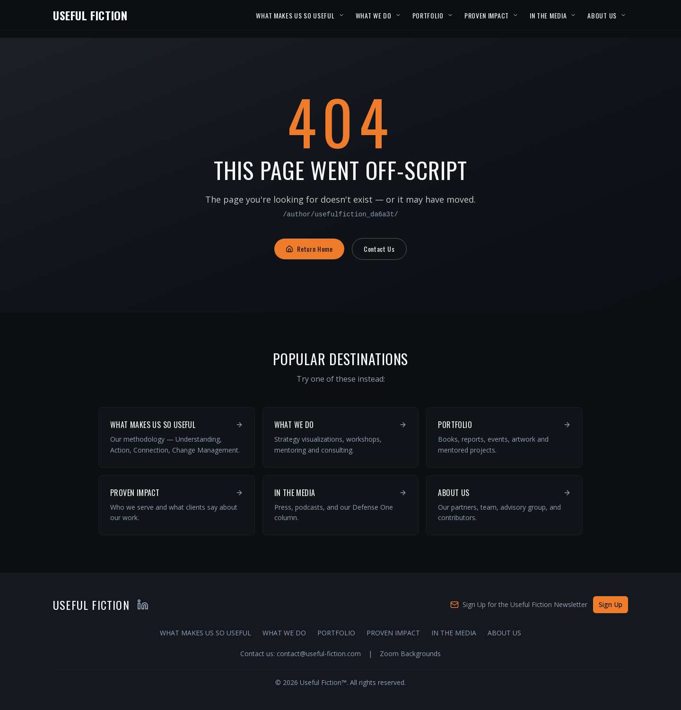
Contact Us (379, 249)
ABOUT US (602, 15)
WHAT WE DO (374, 15)
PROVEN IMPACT (486, 15)
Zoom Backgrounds (410, 653)
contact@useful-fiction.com (319, 653)
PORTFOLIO (428, 15)
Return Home (309, 249)
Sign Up (610, 604)
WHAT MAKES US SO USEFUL (295, 15)
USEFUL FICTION (90, 15)
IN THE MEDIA (548, 15)
